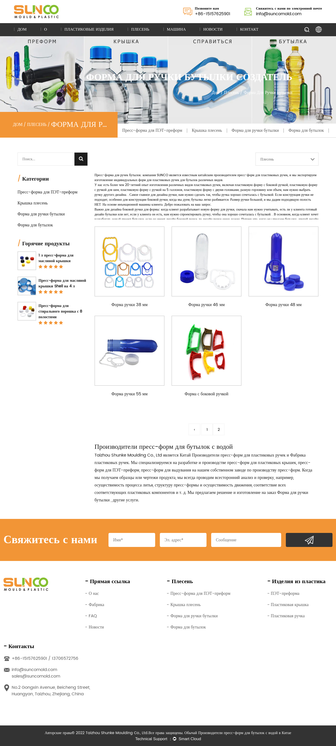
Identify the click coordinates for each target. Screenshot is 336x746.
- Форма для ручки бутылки (192, 616)
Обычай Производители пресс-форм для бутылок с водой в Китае (237, 733)
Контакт (249, 30)
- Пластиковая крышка (288, 604)
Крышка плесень (207, 130)
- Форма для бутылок (186, 627)
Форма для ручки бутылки (255, 130)
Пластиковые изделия (89, 30)
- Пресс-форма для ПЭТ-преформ (198, 593)
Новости (212, 30)
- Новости (94, 627)
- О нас (92, 593)
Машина (176, 30)
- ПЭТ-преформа (283, 593)
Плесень (140, 30)
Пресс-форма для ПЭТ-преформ (152, 130)
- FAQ (91, 616)
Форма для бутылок (306, 130)
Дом (22, 30)
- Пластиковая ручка (286, 616)
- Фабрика (94, 604)
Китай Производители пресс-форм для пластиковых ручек (233, 455)
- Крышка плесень (184, 604)
